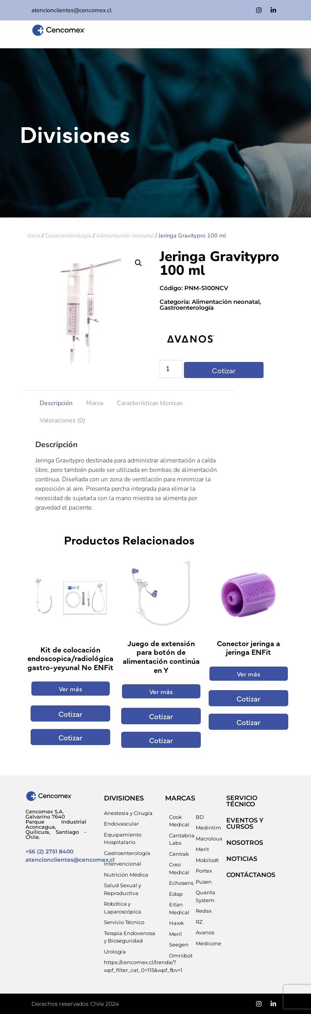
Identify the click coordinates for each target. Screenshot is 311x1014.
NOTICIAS (241, 858)
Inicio (33, 235)
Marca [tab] (94, 403)
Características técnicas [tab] (150, 403)
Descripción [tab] (56, 403)
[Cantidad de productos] (171, 369)
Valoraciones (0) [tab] (62, 420)
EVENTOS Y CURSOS (245, 823)
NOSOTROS (244, 842)
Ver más (70, 688)
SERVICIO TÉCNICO (241, 801)
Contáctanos (250, 875)
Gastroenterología (68, 235)
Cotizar (224, 370)
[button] (138, 263)
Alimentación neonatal (125, 235)
